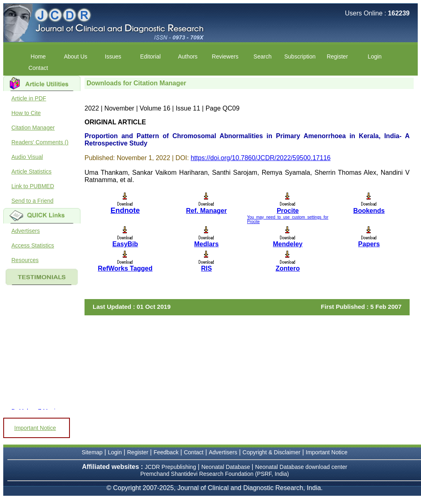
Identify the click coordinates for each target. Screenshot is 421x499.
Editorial (150, 56)
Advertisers (25, 231)
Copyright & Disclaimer (271, 452)
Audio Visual (27, 157)
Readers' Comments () (39, 142)
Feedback (166, 452)
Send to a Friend (32, 200)
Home (38, 56)
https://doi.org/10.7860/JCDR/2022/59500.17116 (260, 157)
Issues (113, 56)
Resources (25, 260)
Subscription (299, 56)
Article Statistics (31, 171)
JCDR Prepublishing (170, 467)
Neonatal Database (226, 467)
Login (375, 56)
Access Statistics (32, 245)
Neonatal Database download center (301, 467)
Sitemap (92, 452)
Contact (38, 68)
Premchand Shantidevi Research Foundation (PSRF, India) (214, 474)
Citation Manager (33, 127)
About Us (75, 56)
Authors (187, 56)
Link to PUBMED (32, 186)
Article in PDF (28, 98)
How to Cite (26, 113)
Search (262, 56)
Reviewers (225, 56)
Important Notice (35, 428)
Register (337, 56)
